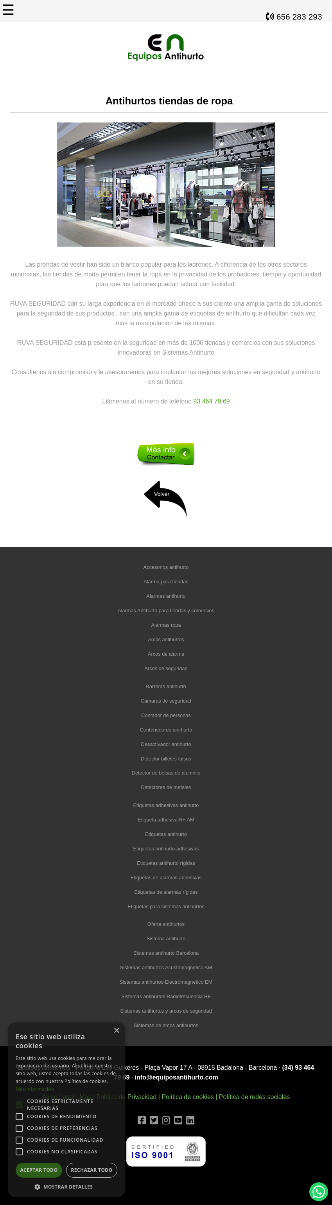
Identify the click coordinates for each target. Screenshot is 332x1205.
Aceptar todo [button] (38, 1170)
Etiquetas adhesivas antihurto (166, 805)
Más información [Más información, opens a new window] (35, 1089)
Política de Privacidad (126, 1097)
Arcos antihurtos (166, 639)
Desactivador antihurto (166, 744)
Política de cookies (188, 1097)
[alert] (66, 1109)
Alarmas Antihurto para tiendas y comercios (166, 610)
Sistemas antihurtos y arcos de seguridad (166, 1011)
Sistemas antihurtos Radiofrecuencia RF (166, 996)
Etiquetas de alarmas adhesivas (166, 877)
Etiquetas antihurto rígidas (166, 863)
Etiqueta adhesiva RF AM (166, 820)
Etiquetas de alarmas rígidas (165, 892)
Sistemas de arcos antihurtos (166, 1025)
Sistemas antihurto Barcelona (166, 953)
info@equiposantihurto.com (176, 1077)
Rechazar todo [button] (91, 1170)
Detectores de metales (166, 787)
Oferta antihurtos (166, 924)
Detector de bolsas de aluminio (166, 773)
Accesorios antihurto (166, 567)
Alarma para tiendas (166, 582)
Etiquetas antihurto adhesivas (166, 849)
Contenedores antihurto (166, 730)
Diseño (166, 1180)
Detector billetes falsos (166, 759)
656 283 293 (294, 16)
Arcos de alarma (166, 654)
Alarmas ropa (166, 625)
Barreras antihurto (166, 686)
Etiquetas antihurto (166, 834)
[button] (66, 1186)
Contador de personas (166, 715)
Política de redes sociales (254, 1097)
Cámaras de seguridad (166, 701)
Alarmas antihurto (165, 596)
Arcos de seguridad (165, 668)
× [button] (116, 1031)
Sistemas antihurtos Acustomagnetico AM (166, 967)
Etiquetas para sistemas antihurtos (165, 906)
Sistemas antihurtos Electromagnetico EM (166, 982)
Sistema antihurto (166, 938)
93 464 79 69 (211, 401)
